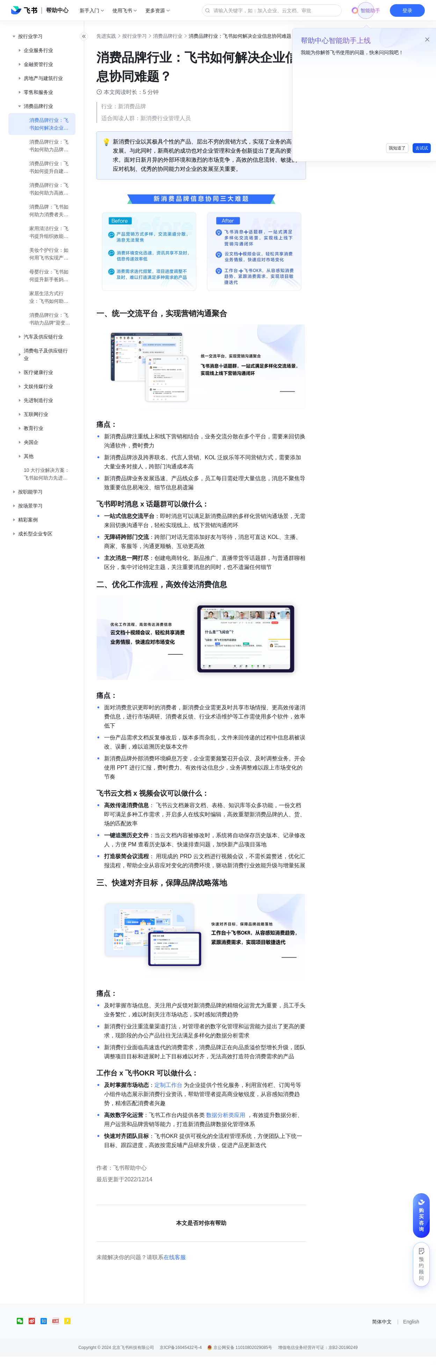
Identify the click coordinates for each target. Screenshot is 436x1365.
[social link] (23, 1329)
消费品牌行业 (183, 36)
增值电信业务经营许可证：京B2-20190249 (318, 1355)
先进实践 (121, 36)
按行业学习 (150, 36)
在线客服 (190, 1266)
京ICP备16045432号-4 (181, 1355)
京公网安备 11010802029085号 (239, 1355)
